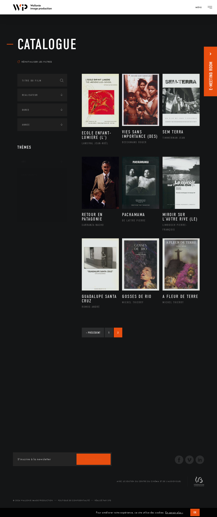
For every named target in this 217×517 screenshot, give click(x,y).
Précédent (93, 332)
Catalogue (47, 44)
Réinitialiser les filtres (34, 61)
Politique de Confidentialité (74, 500)
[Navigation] (200, 7)
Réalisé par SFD (103, 500)
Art (24, 161)
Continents (29, 174)
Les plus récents (184, 55)
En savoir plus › (174, 512)
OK (194, 512)
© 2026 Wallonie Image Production (33, 500)
